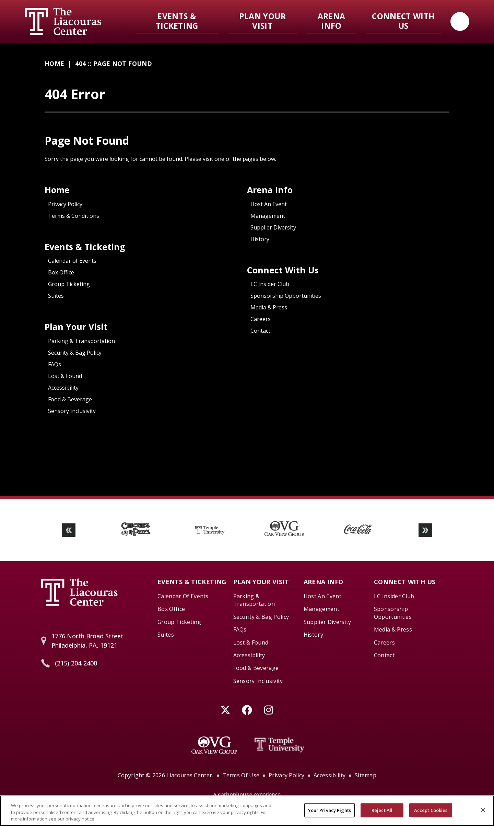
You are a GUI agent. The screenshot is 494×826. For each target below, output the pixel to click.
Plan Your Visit (262, 21)
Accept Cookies (431, 815)
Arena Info (331, 21)
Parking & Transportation (81, 341)
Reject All (382, 815)
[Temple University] (279, 745)
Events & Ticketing (177, 21)
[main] (247, 269)
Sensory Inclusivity (72, 411)
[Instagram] (269, 710)
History (259, 239)
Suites (56, 295)
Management (267, 216)
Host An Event (268, 204)
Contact (260, 330)
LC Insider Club (269, 284)
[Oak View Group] (214, 745)
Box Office (61, 272)
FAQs (54, 364)
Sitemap (365, 775)
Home (54, 63)
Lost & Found (65, 376)
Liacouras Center (63, 21)
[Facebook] (247, 710)
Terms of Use (240, 775)
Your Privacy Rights (329, 815)
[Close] (483, 814)
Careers (260, 319)
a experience (247, 795)
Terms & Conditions (73, 216)
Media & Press (268, 307)
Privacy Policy (65, 204)
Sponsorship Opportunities (285, 295)
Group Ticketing (69, 284)
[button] (68, 530)
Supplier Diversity (273, 227)
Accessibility (63, 387)
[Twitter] (226, 710)
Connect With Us (403, 21)
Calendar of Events (72, 260)
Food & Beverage (70, 399)
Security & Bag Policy (75, 352)
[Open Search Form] (459, 21)
